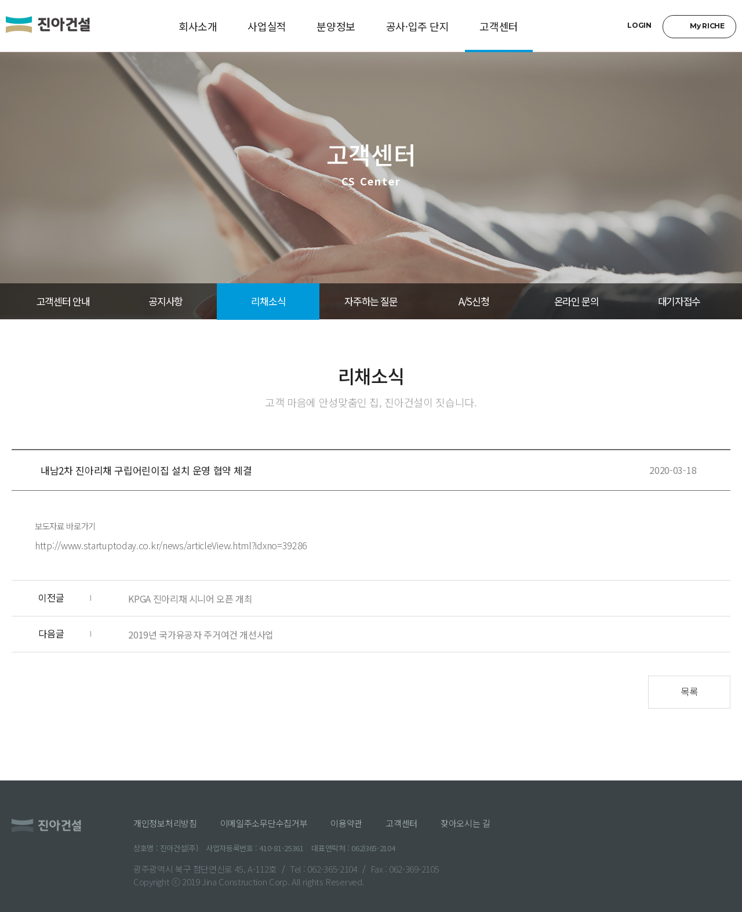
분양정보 (336, 26)
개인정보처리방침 (165, 823)
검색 (609, 26)
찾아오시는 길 (465, 823)
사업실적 (267, 26)
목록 (689, 691)
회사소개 (198, 26)
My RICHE (707, 25)
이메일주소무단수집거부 (264, 823)
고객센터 (498, 26)
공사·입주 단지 (417, 26)
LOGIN (639, 25)
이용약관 (346, 823)
